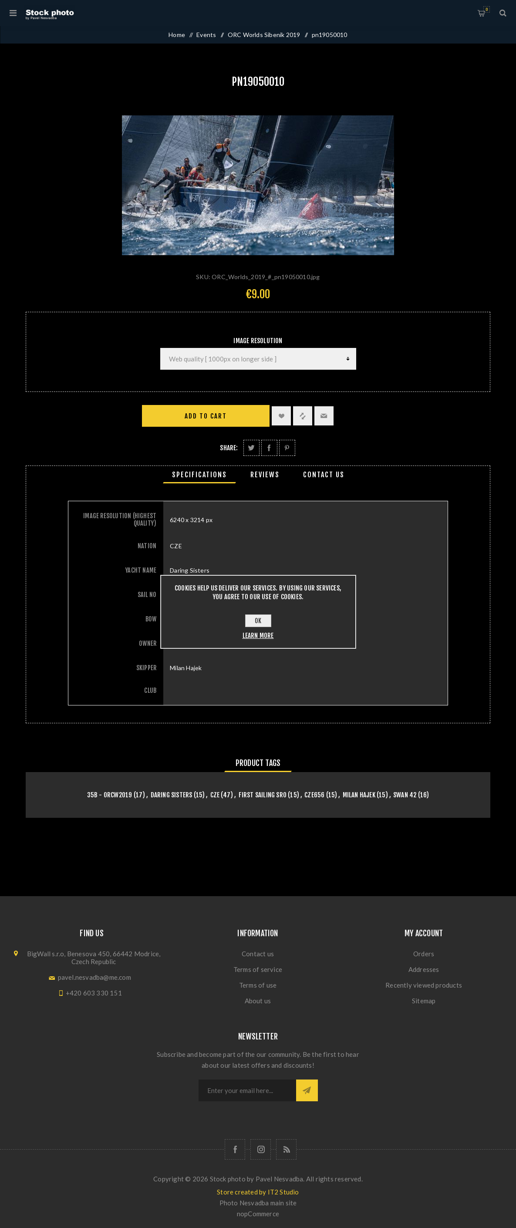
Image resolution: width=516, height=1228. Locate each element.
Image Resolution (257, 341)
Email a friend (324, 415)
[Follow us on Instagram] (260, 1149)
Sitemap (423, 1001)
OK (258, 620)
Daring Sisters (171, 795)
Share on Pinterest (287, 448)
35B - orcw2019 (109, 795)
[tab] (199, 474)
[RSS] (286, 1149)
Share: (229, 448)
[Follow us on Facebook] (235, 1149)
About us (258, 1001)
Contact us (258, 954)
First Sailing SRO (263, 795)
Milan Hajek (359, 795)
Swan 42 (404, 795)
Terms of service (257, 969)
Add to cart (206, 416)
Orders (423, 954)
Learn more (258, 635)
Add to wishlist (281, 415)
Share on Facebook (269, 448)
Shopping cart (486, 9)
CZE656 (314, 795)
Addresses (423, 969)
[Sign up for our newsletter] (247, 1090)
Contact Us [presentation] (323, 474)
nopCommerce (258, 1214)
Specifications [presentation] (199, 474)
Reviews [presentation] (265, 474)
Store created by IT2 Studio (258, 1192)
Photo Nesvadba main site (258, 1203)
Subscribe (307, 1090)
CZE (215, 795)
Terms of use (258, 985)
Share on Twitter (251, 448)
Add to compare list (302, 415)
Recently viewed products (423, 985)
